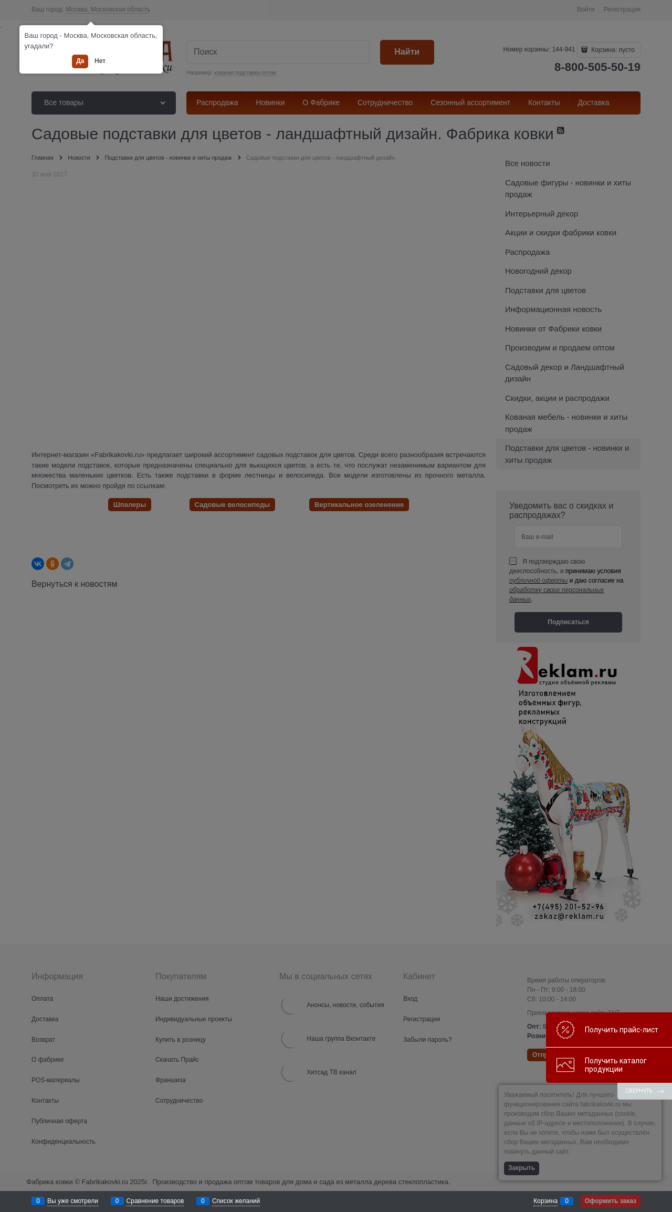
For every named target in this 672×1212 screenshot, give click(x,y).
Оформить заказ (610, 1201)
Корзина (545, 1201)
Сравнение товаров (155, 1201)
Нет (100, 61)
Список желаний (236, 1201)
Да (80, 61)
